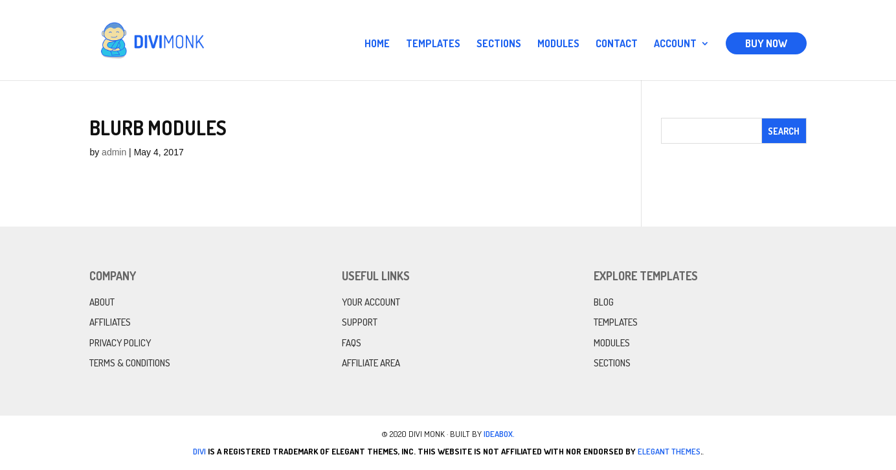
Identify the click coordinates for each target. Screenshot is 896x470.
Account (675, 44)
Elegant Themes (669, 451)
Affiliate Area (371, 363)
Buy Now (766, 43)
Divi (199, 451)
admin (114, 152)
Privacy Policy (120, 343)
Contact (617, 44)
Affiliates (110, 322)
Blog (604, 302)
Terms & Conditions (129, 363)
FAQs (351, 343)
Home (377, 44)
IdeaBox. (499, 434)
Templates (433, 44)
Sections (498, 44)
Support (359, 322)
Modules (558, 44)
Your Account (371, 302)
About (102, 302)
